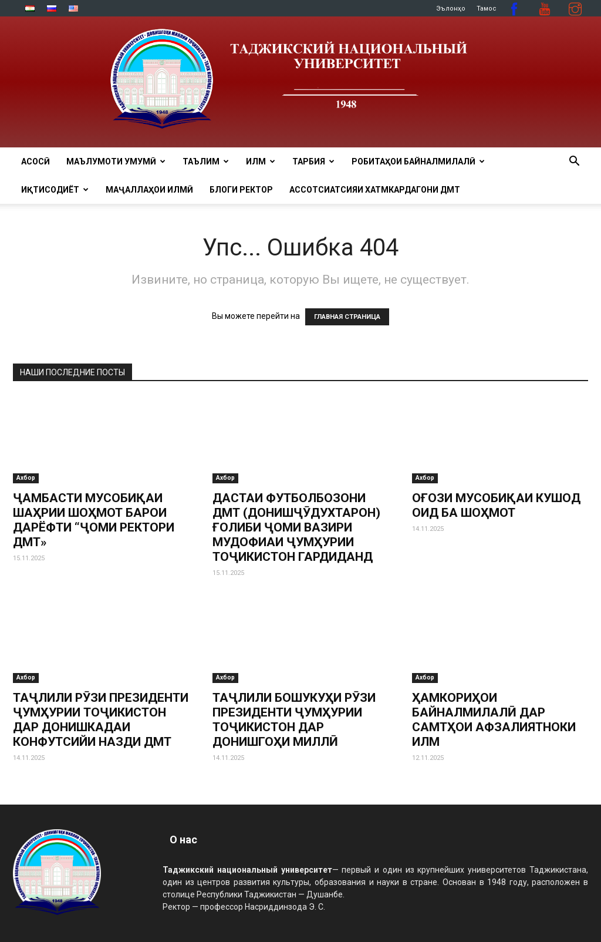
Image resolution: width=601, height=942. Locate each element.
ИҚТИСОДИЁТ (55, 189)
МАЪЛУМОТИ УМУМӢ (116, 161)
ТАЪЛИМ (206, 161)
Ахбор (25, 478)
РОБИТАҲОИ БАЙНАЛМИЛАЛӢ (418, 161)
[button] (574, 162)
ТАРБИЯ (313, 161)
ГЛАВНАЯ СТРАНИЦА (347, 317)
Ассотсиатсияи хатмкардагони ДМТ (374, 189)
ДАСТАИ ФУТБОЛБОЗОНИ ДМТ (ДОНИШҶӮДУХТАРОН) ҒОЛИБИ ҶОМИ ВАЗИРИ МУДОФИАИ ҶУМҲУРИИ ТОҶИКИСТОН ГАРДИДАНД (296, 527)
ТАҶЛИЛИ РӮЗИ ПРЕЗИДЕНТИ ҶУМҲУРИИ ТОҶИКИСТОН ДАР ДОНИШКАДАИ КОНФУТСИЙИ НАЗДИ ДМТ (100, 720)
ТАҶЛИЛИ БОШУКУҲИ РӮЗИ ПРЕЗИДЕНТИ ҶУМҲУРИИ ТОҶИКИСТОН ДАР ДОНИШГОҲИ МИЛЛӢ (294, 720)
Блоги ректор (241, 189)
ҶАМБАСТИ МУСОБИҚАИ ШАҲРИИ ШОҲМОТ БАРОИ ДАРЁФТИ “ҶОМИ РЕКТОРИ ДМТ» (93, 520)
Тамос (487, 8)
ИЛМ (260, 161)
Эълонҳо (450, 8)
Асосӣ (35, 161)
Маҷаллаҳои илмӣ (149, 189)
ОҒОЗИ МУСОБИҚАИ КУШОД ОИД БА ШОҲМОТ (496, 505)
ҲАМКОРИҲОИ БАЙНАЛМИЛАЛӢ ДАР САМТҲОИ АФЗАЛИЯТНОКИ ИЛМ (494, 720)
